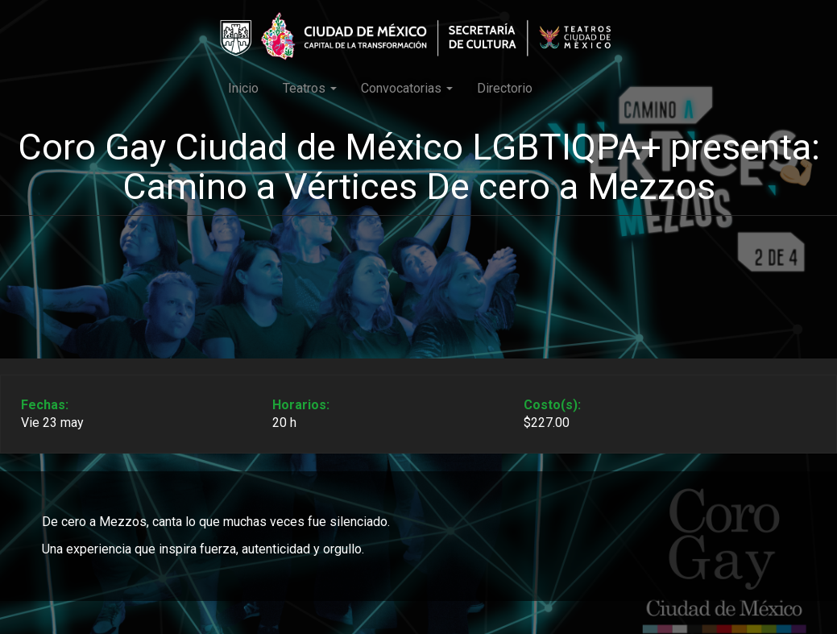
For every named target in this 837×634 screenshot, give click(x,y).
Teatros (310, 88)
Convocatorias (407, 88)
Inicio (243, 88)
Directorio (504, 88)
